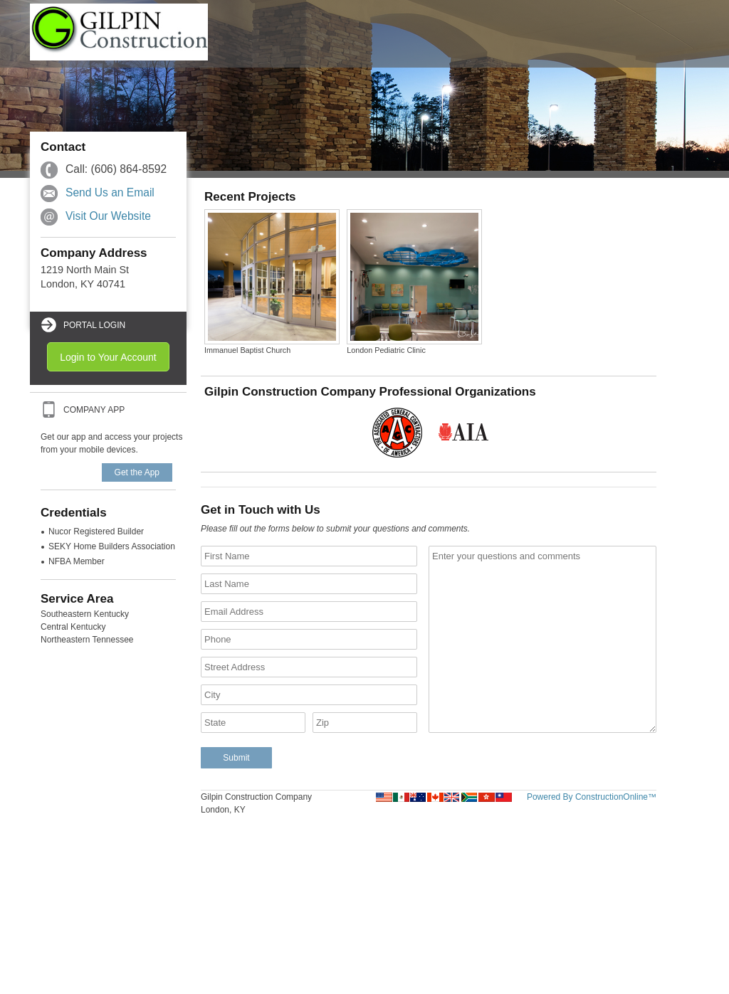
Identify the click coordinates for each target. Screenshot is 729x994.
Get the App (137, 472)
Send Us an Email (109, 192)
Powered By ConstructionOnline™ (591, 797)
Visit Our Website (108, 216)
